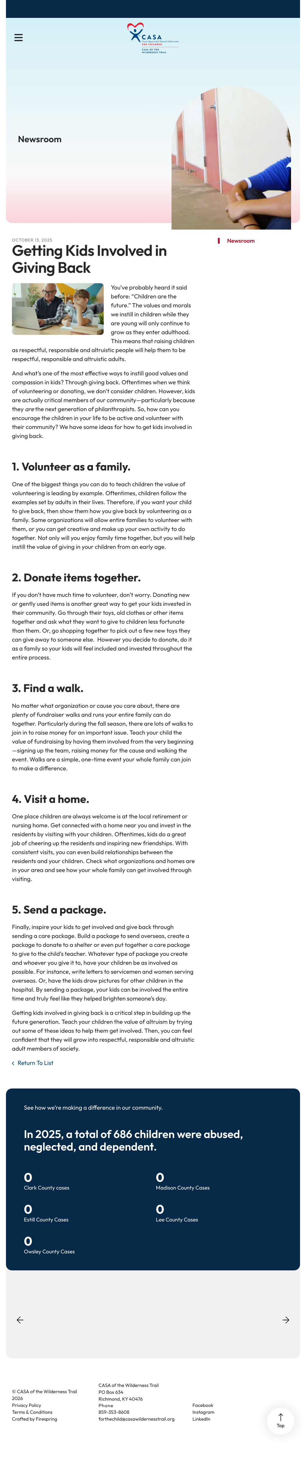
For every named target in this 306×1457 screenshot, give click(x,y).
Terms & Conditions (32, 1423)
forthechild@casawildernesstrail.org (137, 1430)
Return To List (34, 1073)
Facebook (202, 1416)
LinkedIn (201, 1430)
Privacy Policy (26, 1416)
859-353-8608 (114, 1423)
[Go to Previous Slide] (20, 1334)
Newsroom (241, 251)
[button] (18, 39)
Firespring (46, 1430)
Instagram (203, 1423)
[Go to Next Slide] (286, 1328)
